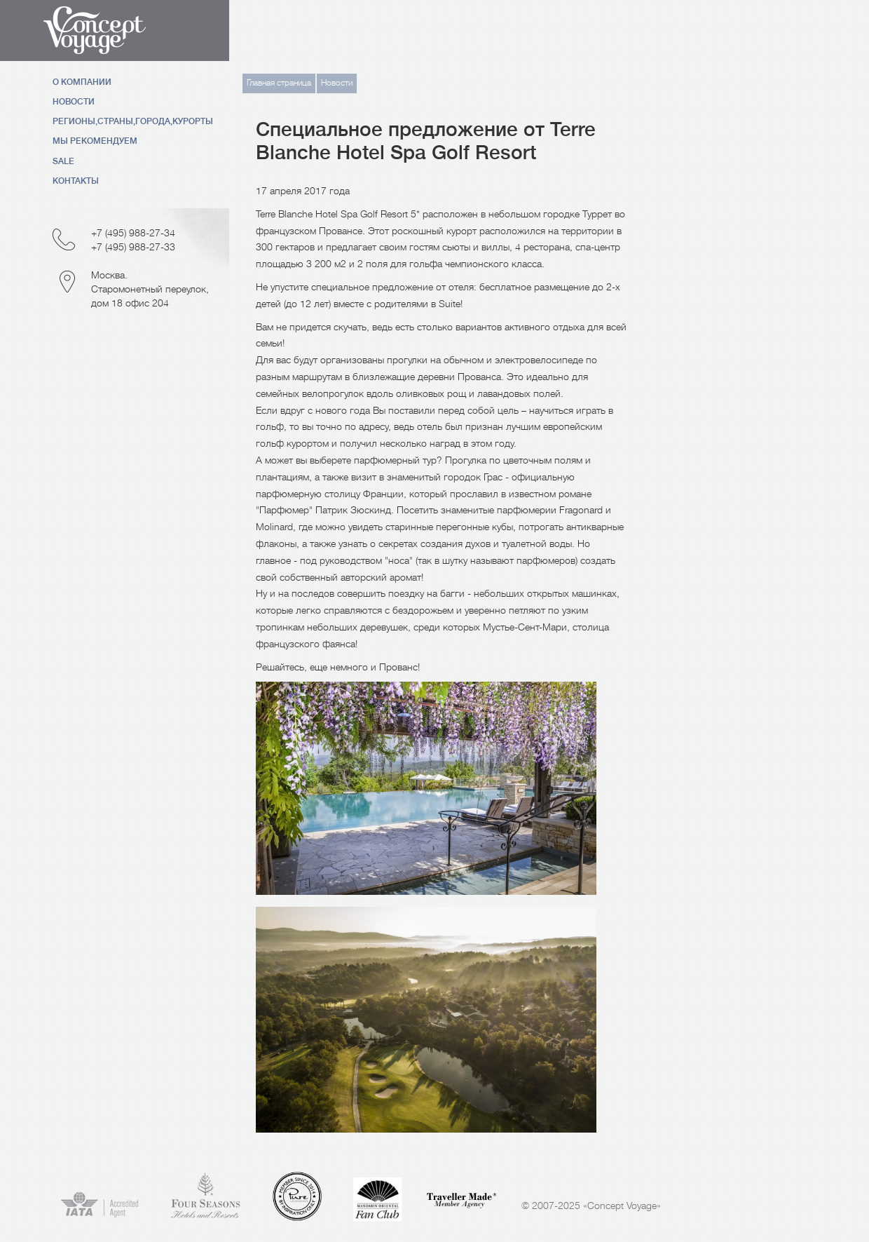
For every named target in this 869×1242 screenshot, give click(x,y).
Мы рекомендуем (95, 141)
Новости (74, 102)
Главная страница (279, 83)
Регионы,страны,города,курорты (133, 121)
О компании (82, 82)
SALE (63, 161)
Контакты (76, 181)
